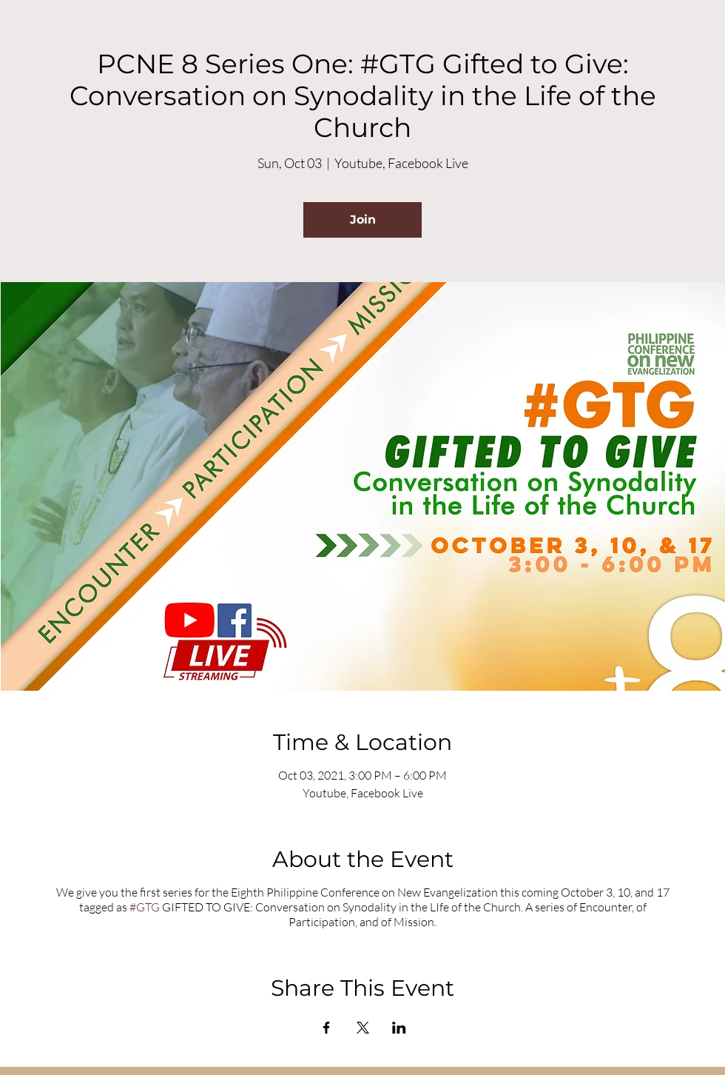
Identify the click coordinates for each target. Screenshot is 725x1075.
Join (363, 219)
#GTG (144, 907)
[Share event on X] (363, 1028)
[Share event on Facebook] (327, 1028)
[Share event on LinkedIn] (399, 1028)
